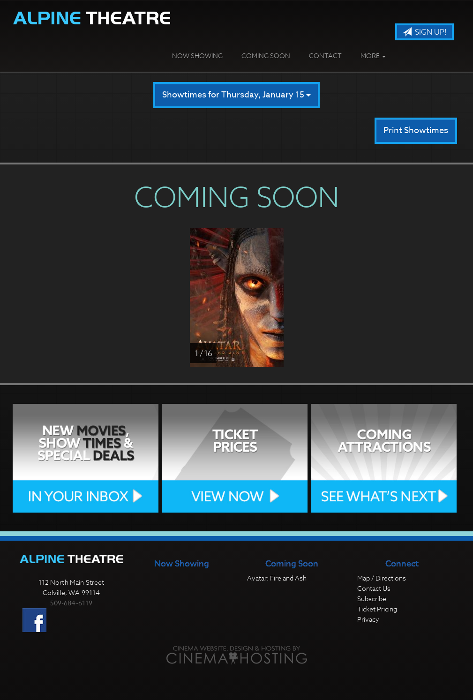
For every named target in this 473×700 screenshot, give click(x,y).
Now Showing (197, 55)
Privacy (368, 619)
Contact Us (373, 588)
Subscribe (371, 598)
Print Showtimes (415, 130)
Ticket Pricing (377, 608)
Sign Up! (424, 32)
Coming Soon (265, 55)
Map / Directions (381, 577)
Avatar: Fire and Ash (277, 577)
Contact (325, 55)
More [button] (373, 55)
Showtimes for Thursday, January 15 (236, 95)
